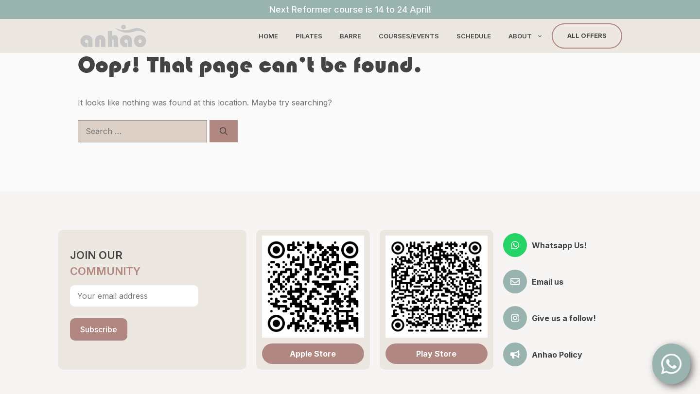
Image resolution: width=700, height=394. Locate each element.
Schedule (473, 36)
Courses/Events (409, 36)
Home (268, 36)
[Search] (224, 131)
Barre (350, 36)
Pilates (309, 36)
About (530, 36)
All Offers (587, 35)
